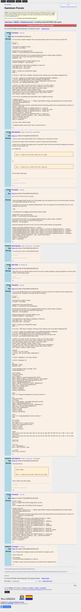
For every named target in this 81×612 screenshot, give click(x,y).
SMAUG (16, 22)
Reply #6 (14, 461)
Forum (25, 1)
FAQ (75, 6)
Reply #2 (14, 194)
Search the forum (47, 583)
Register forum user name (66, 6)
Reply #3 (14, 249)
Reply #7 (14, 500)
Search (18, 1)
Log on (68, 4)
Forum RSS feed (8, 606)
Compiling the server (26, 22)
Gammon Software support (16, 604)
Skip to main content (7, 4)
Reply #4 (14, 269)
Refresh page (45, 28)
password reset (12, 16)
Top (13, 127)
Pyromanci (32, 197)
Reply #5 (14, 289)
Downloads (10, 1)
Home (3, 1)
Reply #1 (14, 135)
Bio (23, 32)
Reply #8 (14, 551)
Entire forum (8, 22)
